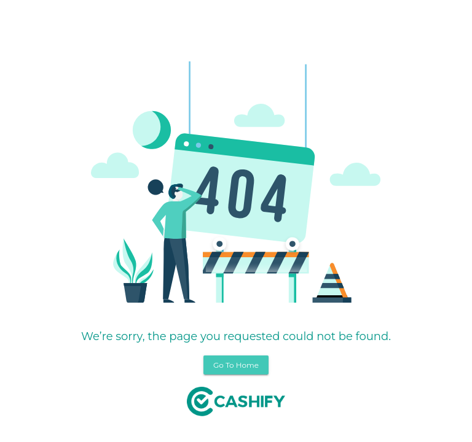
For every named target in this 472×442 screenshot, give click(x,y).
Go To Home (236, 365)
